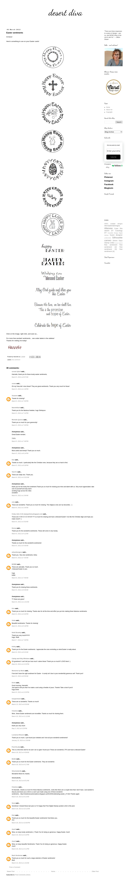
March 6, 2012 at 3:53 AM (20, 522)
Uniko (112, 243)
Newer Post (10, 871)
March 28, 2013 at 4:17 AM (20, 764)
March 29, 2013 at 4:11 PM (20, 849)
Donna (14, 528)
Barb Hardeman (17, 855)
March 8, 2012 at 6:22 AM (20, 652)
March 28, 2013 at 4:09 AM (20, 752)
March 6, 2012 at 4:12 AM (20, 534)
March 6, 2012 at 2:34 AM (20, 507)
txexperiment (16, 699)
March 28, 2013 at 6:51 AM (20, 780)
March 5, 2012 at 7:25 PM (20, 425)
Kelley (14, 646)
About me (109, 110)
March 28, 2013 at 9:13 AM (20, 797)
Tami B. (14, 472)
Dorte (14, 683)
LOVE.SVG (107, 238)
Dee (13, 460)
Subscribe (113, 157)
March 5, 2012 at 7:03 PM (20, 401)
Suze (13, 803)
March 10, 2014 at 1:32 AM (20, 863)
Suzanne (15, 395)
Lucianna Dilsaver (18, 735)
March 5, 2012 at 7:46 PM (20, 441)
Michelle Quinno (17, 420)
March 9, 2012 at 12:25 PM (20, 692)
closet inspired (119, 243)
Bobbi (14, 759)
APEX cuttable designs (113, 224)
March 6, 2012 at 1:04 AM (20, 495)
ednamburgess (17, 552)
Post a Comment (14, 867)
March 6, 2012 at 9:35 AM (20, 590)
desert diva (65, 13)
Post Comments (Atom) (22, 875)
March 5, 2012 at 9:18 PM (20, 465)
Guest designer (116, 235)
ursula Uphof (16, 371)
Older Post (95, 871)
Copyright (109, 112)
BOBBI (14, 564)
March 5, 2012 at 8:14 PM (20, 453)
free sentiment (16, 359)
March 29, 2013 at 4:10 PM (20, 835)
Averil (14, 829)
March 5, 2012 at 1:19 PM (20, 389)
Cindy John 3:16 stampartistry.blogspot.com (27, 514)
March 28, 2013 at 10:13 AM (21, 809)
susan (14, 383)
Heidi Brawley (16, 632)
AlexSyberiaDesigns (112, 226)
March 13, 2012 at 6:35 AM (20, 704)
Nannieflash (16, 407)
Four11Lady (16, 747)
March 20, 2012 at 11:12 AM (21, 716)
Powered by (113, 165)
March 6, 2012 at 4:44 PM (20, 614)
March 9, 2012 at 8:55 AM (20, 676)
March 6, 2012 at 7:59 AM (20, 578)
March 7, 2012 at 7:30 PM (20, 640)
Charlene (15, 711)
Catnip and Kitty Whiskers (21, 658)
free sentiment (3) (113, 248)
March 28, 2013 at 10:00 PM (21, 823)
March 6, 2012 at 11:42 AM (20, 602)
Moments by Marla (18, 671)
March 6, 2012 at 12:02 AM (20, 477)
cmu (13, 502)
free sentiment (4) (113, 250)
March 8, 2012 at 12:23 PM (20, 664)
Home (53, 871)
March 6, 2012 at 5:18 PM (20, 626)
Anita (13, 620)
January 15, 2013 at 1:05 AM (21, 740)
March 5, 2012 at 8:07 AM (20, 377)
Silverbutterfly (17, 771)
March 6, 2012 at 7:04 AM (20, 558)
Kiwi (13, 815)
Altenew (108, 228)
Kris (13, 608)
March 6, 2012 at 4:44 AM (20, 545)
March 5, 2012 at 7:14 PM (20, 413)
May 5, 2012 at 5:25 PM (19, 728)
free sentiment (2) (113, 246)
